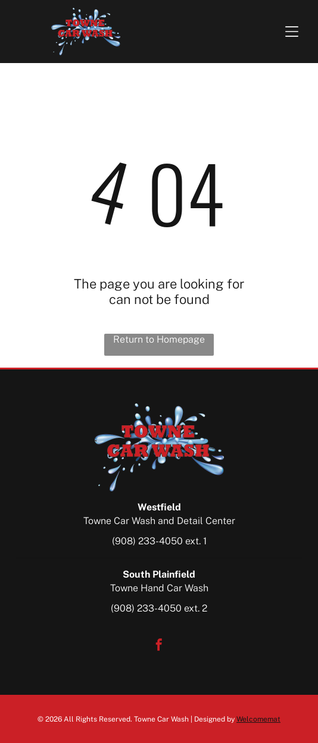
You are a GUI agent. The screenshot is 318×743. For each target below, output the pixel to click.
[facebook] (159, 646)
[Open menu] (291, 31)
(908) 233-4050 (147, 541)
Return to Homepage (159, 339)
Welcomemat (258, 719)
